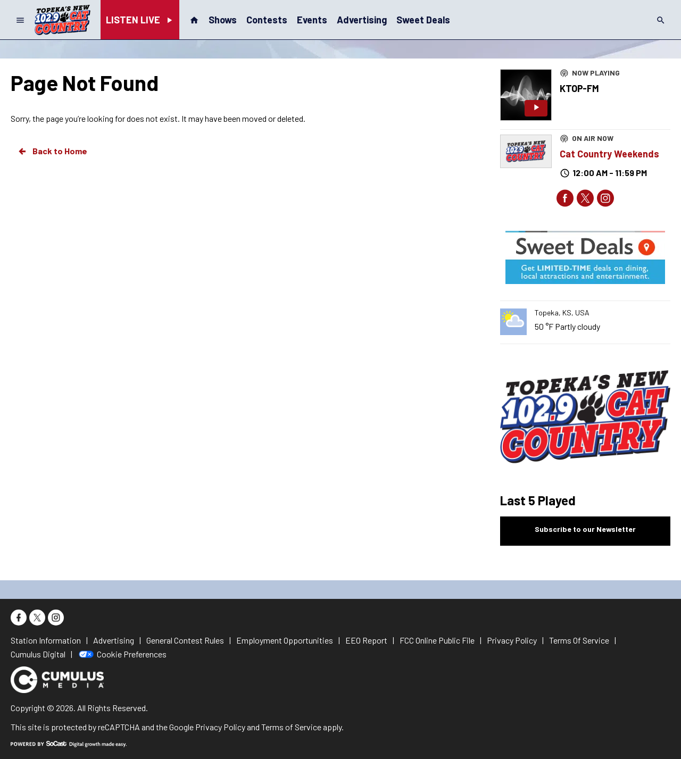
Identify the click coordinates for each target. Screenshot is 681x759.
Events (312, 20)
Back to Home (52, 151)
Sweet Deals (423, 20)
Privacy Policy (220, 727)
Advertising (362, 20)
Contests (266, 20)
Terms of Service (291, 727)
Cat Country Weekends (609, 154)
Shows (223, 20)
